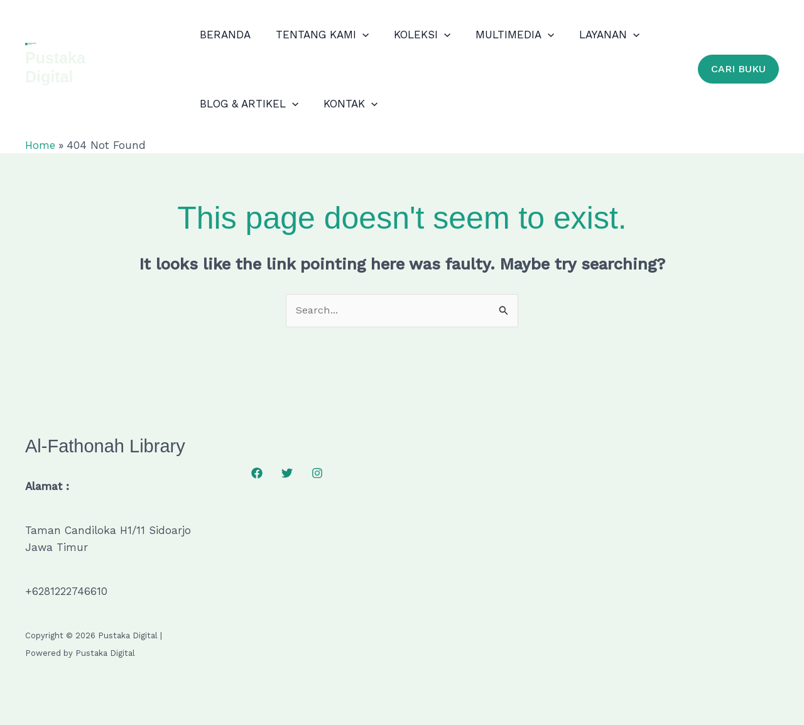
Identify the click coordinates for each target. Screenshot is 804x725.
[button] (359, 34)
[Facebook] (257, 473)
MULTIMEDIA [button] (504, 34)
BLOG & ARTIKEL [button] (249, 103)
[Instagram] (317, 473)
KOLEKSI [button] (415, 34)
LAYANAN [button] (595, 34)
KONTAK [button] (347, 103)
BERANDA (225, 34)
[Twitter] (287, 473)
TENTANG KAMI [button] (319, 34)
